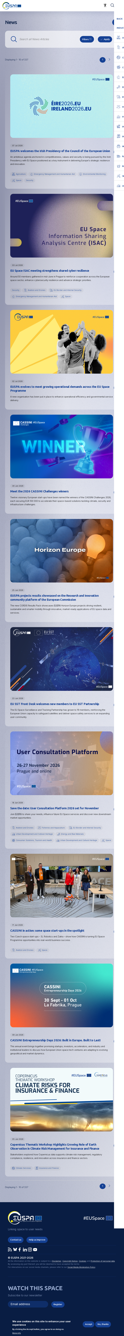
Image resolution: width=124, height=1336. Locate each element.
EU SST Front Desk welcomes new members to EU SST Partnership (55, 704)
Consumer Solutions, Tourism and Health (34, 841)
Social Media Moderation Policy (82, 1274)
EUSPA (57, 606)
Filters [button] (85, 39)
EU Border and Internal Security (68, 290)
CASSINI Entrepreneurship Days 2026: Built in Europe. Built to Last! (55, 1047)
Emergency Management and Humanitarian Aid (55, 174)
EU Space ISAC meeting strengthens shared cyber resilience (49, 270)
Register (58, 1312)
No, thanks (103, 1324)
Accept (88, 1324)
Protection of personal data (103, 1269)
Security (29, 180)
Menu (120, 5)
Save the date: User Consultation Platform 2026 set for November (55, 809)
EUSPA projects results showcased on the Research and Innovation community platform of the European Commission (55, 598)
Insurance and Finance (49, 1175)
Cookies (82, 1269)
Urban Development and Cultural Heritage (34, 835)
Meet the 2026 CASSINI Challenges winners (39, 491)
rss (115, 22)
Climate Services (23, 1175)
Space (19, 180)
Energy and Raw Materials (73, 835)
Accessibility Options (105, 5)
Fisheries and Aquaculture (53, 828)
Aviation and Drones (37, 290)
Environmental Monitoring (95, 174)
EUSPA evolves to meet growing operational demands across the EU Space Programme (60, 389)
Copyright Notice (70, 1269)
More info (16, 1333)
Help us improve (37, 1247)
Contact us (15, 1247)
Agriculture (21, 174)
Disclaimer (56, 1269)
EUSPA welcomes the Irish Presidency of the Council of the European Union (60, 151)
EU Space (98, 1226)
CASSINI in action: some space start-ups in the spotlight (47, 937)
